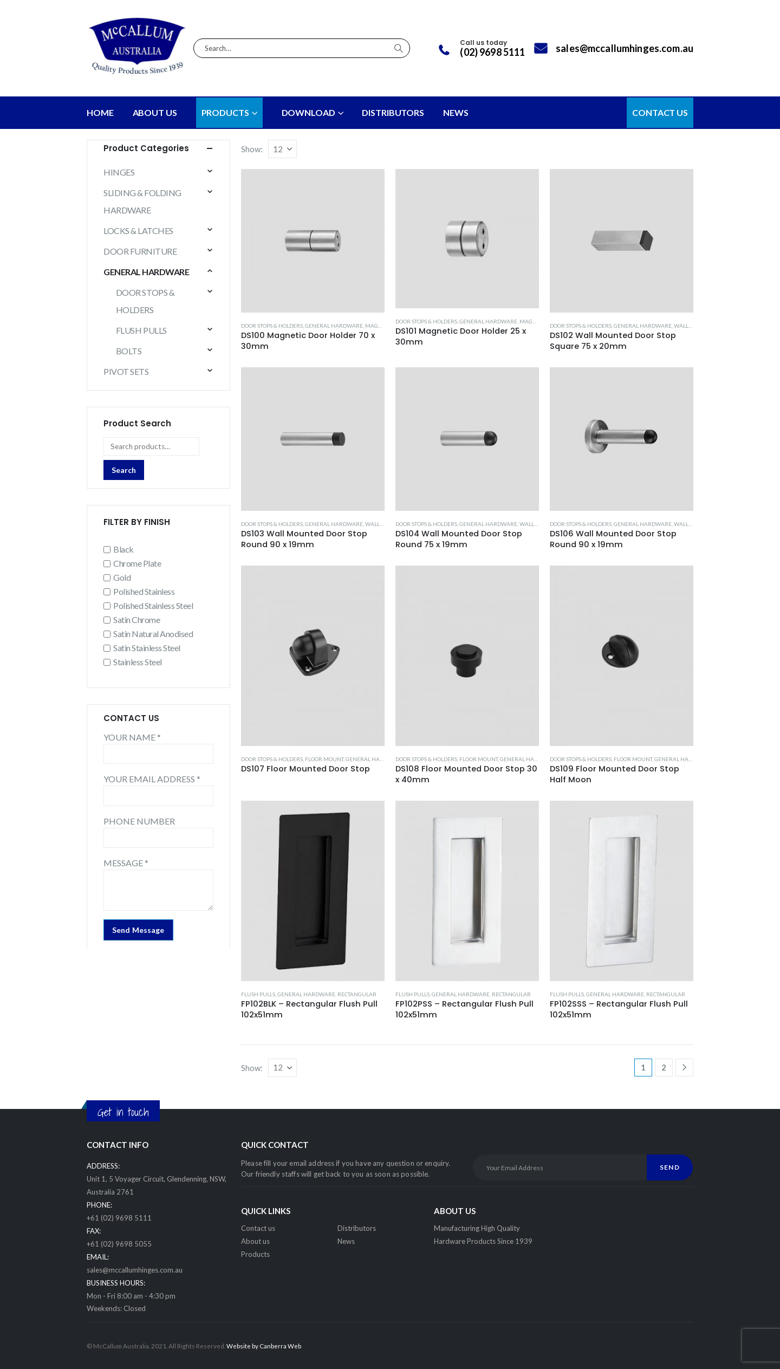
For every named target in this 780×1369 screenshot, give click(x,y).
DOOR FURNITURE (140, 251)
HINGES (118, 172)
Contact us (258, 1228)
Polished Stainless (143, 591)
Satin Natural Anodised (153, 633)
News (346, 1241)
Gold (122, 577)
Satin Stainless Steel (146, 648)
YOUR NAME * (132, 737)
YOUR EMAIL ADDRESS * (151, 779)
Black (123, 549)
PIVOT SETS (125, 371)
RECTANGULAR (356, 994)
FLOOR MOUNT (324, 759)
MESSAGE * (125, 863)
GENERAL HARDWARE (334, 325)
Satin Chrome (136, 619)
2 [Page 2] (663, 1067)
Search (124, 470)
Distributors (356, 1228)
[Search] (399, 48)
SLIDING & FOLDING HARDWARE (142, 201)
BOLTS (129, 351)
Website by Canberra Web (263, 1345)
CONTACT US (660, 112)
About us (255, 1241)
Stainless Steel (137, 662)
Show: (252, 149)
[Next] (684, 1067)
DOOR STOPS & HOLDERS (272, 325)
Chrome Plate (137, 563)
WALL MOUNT (692, 325)
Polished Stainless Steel (153, 605)
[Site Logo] (137, 48)
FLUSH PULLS (258, 994)
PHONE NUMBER (139, 821)
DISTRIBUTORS (393, 112)
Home (100, 112)
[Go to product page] (313, 241)
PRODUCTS (225, 112)
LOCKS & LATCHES (138, 230)
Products (255, 1254)
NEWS (456, 112)
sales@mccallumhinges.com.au (135, 1270)
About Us (155, 112)
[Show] (282, 149)
